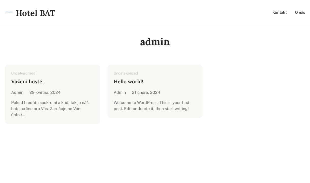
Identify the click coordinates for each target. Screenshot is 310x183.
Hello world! (128, 81)
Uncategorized (23, 73)
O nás (300, 12)
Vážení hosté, (27, 81)
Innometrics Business (171, 139)
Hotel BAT (35, 13)
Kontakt (279, 12)
